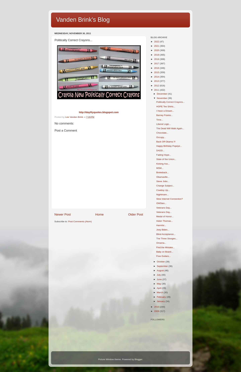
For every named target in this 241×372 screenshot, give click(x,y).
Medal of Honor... (165, 216)
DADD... (160, 150)
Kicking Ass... (163, 163)
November (162, 98)
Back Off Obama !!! (166, 141)
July (159, 275)
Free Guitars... (163, 256)
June (159, 279)
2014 (157, 76)
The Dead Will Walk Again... (170, 128)
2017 (157, 63)
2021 (157, 46)
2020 (157, 50)
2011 (157, 90)
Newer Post (62, 214)
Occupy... (161, 137)
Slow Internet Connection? (169, 199)
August (161, 270)
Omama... (161, 243)
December (162, 94)
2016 (157, 68)
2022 (157, 41)
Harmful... (161, 225)
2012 (157, 85)
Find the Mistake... (165, 247)
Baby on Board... (164, 252)
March (160, 292)
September (163, 266)
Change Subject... (165, 185)
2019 (157, 55)
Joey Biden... (162, 229)
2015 (157, 72)
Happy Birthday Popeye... (169, 146)
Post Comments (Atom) (80, 221)
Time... (159, 119)
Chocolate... (162, 133)
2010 (157, 307)
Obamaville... (163, 177)
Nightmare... (162, 194)
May (159, 283)
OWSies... (161, 203)
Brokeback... (162, 172)
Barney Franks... (164, 115)
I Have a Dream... (165, 111)
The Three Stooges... (167, 238)
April (159, 288)
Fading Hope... (163, 155)
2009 (157, 311)
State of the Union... (166, 159)
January (161, 301)
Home (99, 214)
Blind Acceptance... (166, 234)
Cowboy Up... (163, 190)
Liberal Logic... (163, 124)
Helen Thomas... (164, 221)
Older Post (135, 214)
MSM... (160, 168)
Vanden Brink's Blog (83, 19)
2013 (157, 81)
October (161, 261)
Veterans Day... (164, 207)
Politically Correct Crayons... (170, 102)
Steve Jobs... (162, 181)
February (162, 297)
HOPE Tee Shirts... (165, 106)
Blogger (138, 359)
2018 (157, 59)
